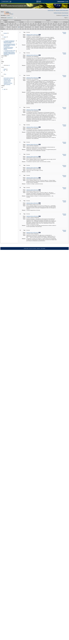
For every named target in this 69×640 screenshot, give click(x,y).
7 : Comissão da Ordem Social (9, 50)
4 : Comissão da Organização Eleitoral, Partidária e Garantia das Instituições (9, 45)
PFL (4, 70)
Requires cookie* (64, 33)
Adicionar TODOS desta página (62, 10)
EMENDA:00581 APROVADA (32, 127)
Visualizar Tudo (65, 15)
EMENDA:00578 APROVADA (32, 55)
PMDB (5, 69)
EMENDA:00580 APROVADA (32, 109)
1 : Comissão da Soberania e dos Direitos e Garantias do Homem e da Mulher (9, 41)
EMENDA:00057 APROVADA (32, 34)
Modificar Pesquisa (57, 12)
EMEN (5, 37)
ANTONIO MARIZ (7, 81)
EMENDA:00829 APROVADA (32, 156)
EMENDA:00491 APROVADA (32, 216)
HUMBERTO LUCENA (8, 83)
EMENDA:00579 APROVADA (32, 77)
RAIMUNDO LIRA (7, 79)
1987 (4, 89)
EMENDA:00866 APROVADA (32, 144)
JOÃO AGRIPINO (7, 84)
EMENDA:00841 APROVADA (32, 203)
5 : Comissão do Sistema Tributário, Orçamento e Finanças (8, 48)
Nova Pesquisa (65, 12)
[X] (8, 11)
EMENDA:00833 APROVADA (32, 167)
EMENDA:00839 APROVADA (32, 189)
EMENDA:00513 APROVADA (32, 232)
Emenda (5, 33)
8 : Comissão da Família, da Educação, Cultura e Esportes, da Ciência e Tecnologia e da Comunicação (9, 53)
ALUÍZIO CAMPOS (7, 80)
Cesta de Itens (51, 10)
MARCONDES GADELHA (9, 78)
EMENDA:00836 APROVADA (32, 177)
